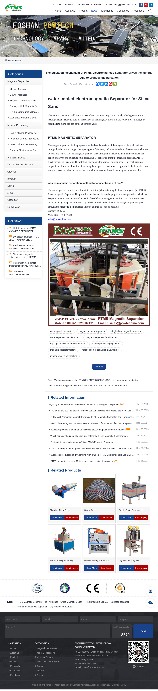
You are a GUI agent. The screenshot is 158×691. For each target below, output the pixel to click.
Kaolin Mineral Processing (22, 133)
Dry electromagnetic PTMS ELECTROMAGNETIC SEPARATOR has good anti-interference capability (22, 239)
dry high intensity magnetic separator (68, 344)
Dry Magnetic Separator (61, 608)
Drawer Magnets (17, 94)
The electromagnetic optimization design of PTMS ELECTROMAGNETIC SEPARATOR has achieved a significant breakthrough (21, 256)
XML (123, 686)
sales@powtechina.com (124, 4)
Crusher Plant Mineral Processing (24, 150)
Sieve (10, 193)
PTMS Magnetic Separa (96, 603)
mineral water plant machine (63, 357)
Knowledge (107, 10)
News (94, 10)
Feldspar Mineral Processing (23, 138)
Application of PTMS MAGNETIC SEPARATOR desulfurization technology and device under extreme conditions (23, 247)
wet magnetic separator (61, 331)
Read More (57, 519)
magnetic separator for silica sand (102, 337)
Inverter (11, 178)
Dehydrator (13, 207)
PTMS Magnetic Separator (30, 603)
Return (99, 367)
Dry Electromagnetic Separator (24, 112)
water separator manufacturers (65, 337)
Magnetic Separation (18, 81)
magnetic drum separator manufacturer (101, 350)
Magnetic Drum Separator (21, 100)
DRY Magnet (52, 603)
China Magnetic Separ (71, 603)
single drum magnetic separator (127, 331)
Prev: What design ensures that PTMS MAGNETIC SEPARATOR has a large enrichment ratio (93, 381)
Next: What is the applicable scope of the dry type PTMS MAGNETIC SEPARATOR (88, 386)
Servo (10, 186)
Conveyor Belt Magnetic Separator (24, 106)
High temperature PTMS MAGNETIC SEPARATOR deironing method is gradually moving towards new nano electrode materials (21, 230)
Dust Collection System (20, 164)
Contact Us (123, 10)
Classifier (12, 200)
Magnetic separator (120, 603)
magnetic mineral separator (92, 331)
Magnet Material (17, 89)
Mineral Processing (17, 125)
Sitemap (116, 686)
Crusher (11, 172)
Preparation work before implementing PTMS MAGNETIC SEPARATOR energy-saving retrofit (23, 264)
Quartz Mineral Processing (22, 144)
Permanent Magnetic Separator (32, 608)
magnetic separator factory (63, 350)
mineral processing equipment (106, 344)
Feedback (138, 10)
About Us (70, 10)
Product (83, 10)
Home (58, 10)
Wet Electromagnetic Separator (24, 117)
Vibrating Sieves (16, 157)
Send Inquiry (72, 519)
